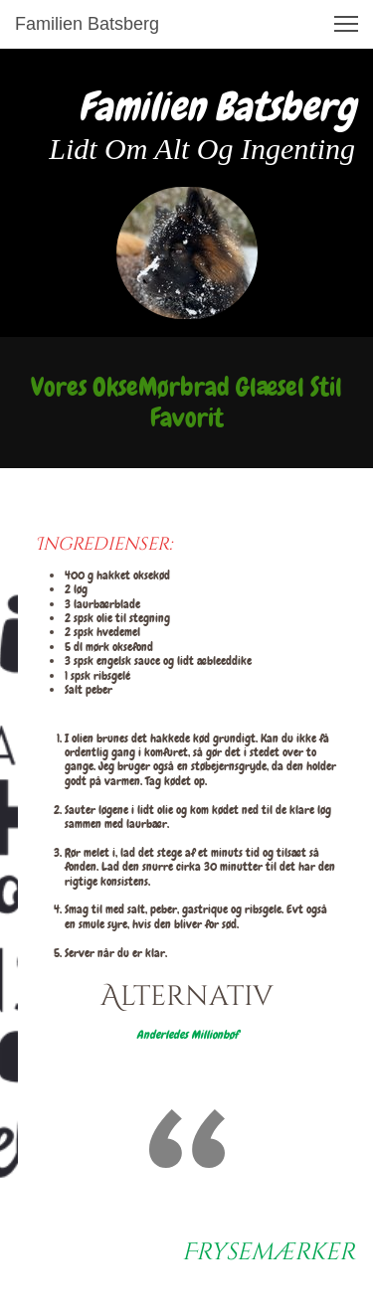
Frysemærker (268, 1252)
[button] (346, 24)
